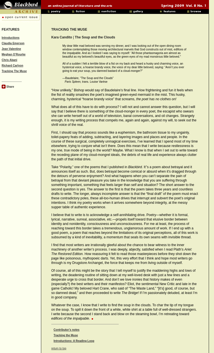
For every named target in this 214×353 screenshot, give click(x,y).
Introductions (11, 37)
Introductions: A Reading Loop (74, 340)
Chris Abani (9, 60)
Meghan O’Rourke (14, 54)
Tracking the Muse (66, 335)
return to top (58, 348)
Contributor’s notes (66, 329)
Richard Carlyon (12, 65)
